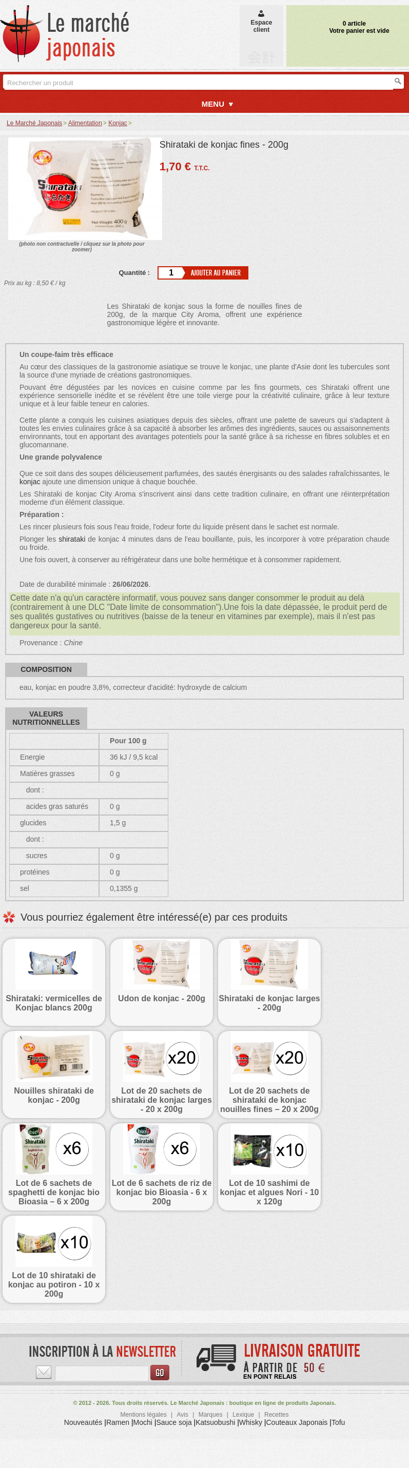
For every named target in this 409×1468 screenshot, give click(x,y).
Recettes (276, 1414)
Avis (182, 1414)
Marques (211, 1414)
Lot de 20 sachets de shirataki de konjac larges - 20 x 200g (161, 1100)
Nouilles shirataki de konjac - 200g (54, 1095)
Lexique (243, 1414)
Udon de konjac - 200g (161, 998)
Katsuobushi (215, 1422)
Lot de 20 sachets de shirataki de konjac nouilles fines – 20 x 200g (269, 1100)
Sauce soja (173, 1422)
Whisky (250, 1422)
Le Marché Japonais (34, 123)
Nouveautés (83, 1422)
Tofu (338, 1422)
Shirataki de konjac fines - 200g (224, 145)
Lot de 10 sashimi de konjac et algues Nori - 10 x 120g (269, 1192)
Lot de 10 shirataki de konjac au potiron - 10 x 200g (54, 1284)
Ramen (117, 1422)
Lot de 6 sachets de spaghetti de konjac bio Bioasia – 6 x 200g (54, 1192)
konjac (30, 482)
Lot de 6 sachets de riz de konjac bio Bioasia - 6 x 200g (162, 1192)
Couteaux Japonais (297, 1422)
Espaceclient (261, 22)
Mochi (142, 1422)
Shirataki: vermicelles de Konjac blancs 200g (54, 1003)
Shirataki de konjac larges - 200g (269, 1003)
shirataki (72, 539)
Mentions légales (144, 1414)
